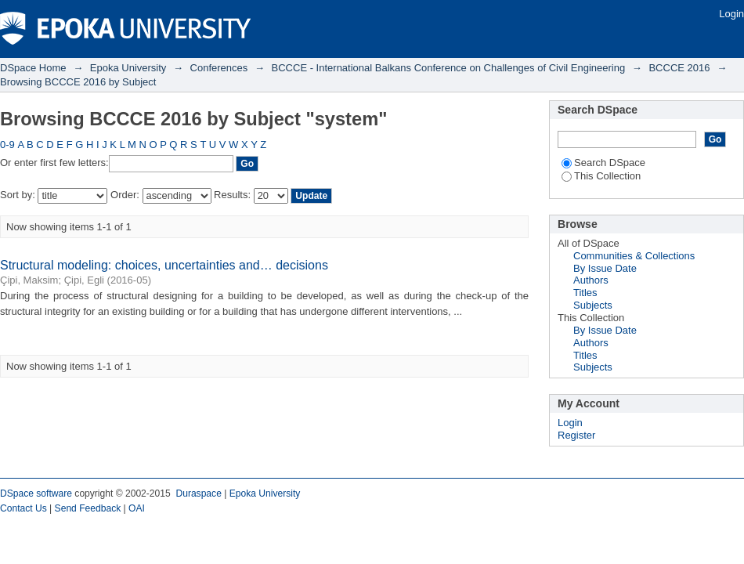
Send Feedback (88, 508)
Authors (591, 280)
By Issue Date (605, 268)
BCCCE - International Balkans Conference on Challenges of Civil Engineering (449, 68)
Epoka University (128, 68)
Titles (585, 292)
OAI (136, 508)
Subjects (592, 305)
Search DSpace (603, 162)
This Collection (601, 176)
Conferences (219, 68)
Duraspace (198, 493)
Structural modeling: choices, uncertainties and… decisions (164, 265)
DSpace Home (33, 68)
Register (576, 435)
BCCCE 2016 (679, 68)
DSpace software (36, 493)
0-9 (7, 144)
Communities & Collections (634, 256)
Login (731, 14)
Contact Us (23, 508)
